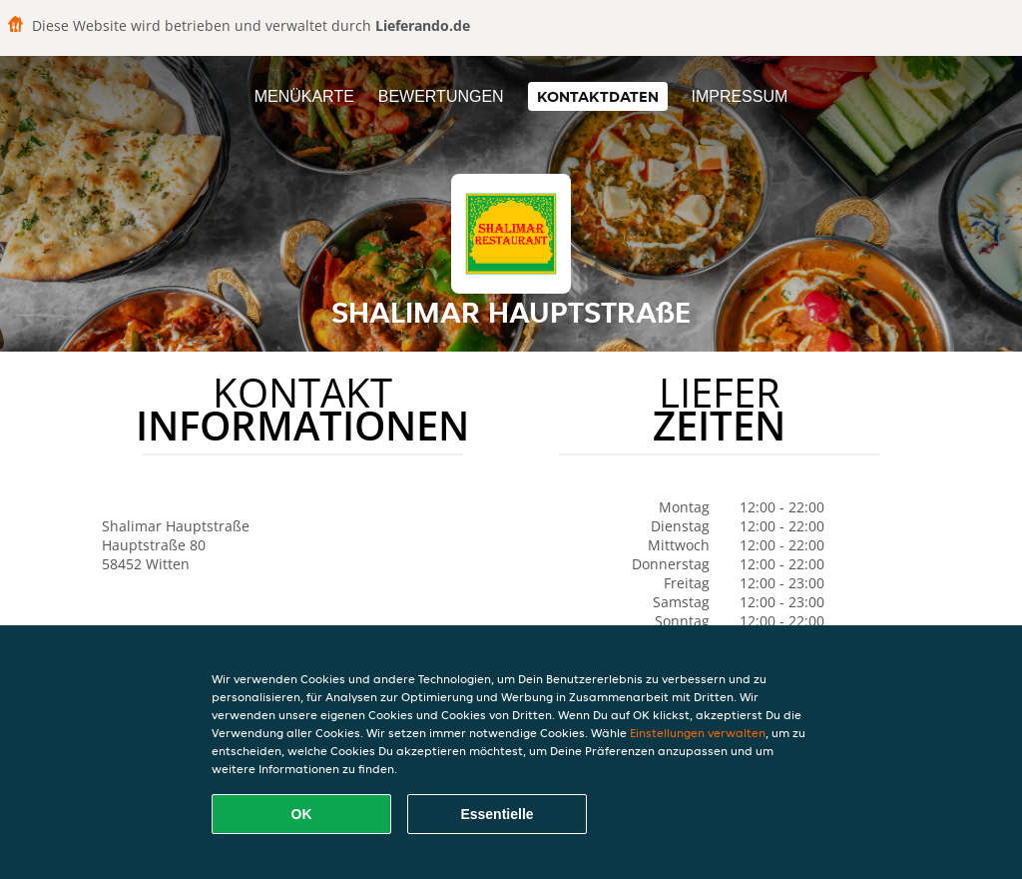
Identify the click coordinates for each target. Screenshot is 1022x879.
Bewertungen (441, 96)
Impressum (739, 96)
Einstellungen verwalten (698, 732)
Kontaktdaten (598, 96)
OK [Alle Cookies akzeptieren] (301, 814)
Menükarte (304, 96)
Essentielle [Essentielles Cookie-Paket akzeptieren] (496, 814)
